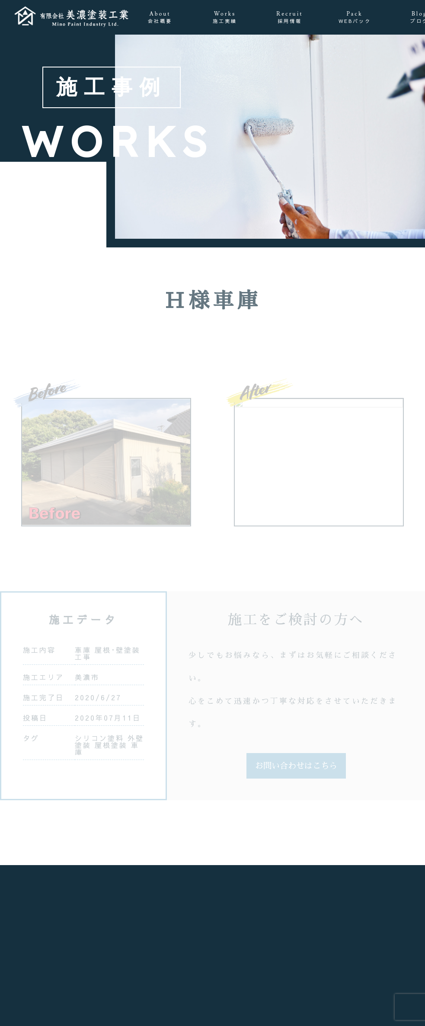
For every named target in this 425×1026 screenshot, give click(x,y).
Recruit (289, 17)
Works (225, 17)
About (160, 17)
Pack (355, 17)
